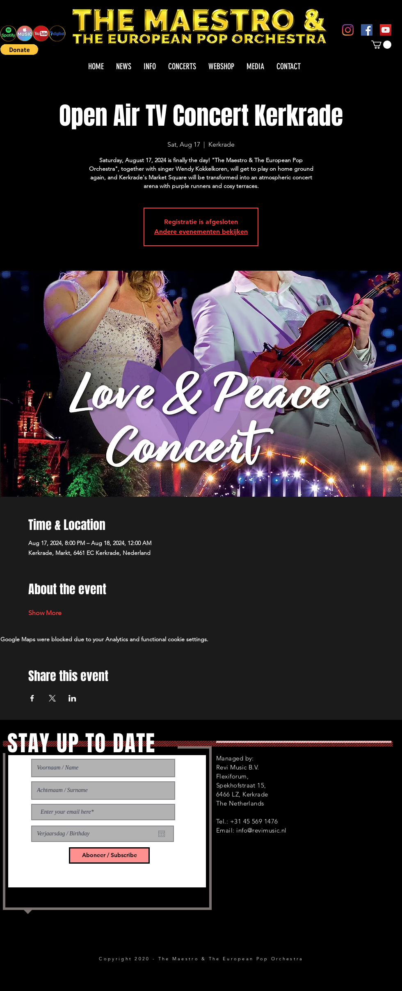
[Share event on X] (52, 698)
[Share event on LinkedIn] (72, 698)
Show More (45, 613)
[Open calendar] (161, 833)
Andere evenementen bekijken (201, 231)
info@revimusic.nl (261, 830)
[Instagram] (348, 30)
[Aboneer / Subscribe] (109, 855)
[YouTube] (385, 30)
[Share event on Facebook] (32, 698)
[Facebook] (366, 30)
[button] (19, 49)
